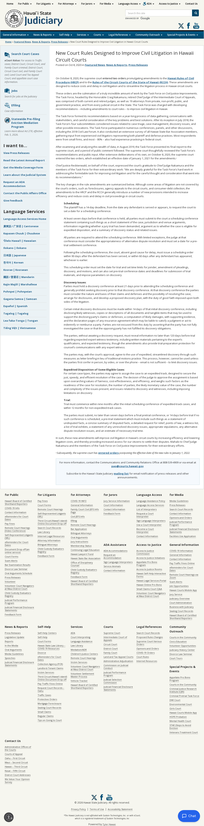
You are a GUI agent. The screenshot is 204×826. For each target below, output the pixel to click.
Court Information (113, 505)
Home (10, 3)
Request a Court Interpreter (145, 515)
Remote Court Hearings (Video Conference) (17, 529)
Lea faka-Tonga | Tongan (20, 320)
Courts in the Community (183, 637)
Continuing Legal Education (85, 549)
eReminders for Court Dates (16, 518)
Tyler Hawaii (109, 824)
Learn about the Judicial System (24, 175)
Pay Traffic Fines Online (182, 563)
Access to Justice (169, 3)
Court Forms (11, 556)
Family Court (110, 652)
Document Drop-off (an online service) (17, 551)
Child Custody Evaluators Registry (18, 594)
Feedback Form (13, 614)
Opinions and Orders (181, 517)
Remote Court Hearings (50, 509)
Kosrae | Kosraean (15, 270)
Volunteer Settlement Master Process (82, 675)
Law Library (44, 531)
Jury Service (176, 594)
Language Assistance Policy (150, 500)
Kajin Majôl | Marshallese (20, 284)
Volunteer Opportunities (183, 645)
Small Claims (44, 711)
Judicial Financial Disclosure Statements (19, 609)
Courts (99, 34)
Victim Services (46, 672)
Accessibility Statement (120, 809)
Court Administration (181, 602)
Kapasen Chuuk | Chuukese (21, 233)
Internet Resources (146, 661)
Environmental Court (181, 704)
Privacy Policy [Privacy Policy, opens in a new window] (78, 809)
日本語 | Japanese (14, 255)
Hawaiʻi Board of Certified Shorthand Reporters (18, 502)
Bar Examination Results (17, 564)
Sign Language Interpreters (150, 520)
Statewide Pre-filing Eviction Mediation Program (22, 123)
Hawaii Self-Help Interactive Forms (151, 575)
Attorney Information (49, 540)
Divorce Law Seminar (16, 569)
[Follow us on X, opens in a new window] (181, 26)
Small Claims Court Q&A (149, 588)
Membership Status (81, 545)
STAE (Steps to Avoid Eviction (180, 727)
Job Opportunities (179, 585)
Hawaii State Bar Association (85, 558)
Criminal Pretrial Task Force (184, 695)
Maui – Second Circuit (16, 762)
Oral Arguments (79, 537)
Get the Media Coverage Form (23, 167)
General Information (16, 34)
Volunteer (10, 581)
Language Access (129, 3)
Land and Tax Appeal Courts (118, 656)
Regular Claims (45, 715)
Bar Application (79, 529)
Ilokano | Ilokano (14, 248)
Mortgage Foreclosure (49, 703)
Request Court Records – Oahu (51, 689)
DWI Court (175, 700)
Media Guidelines (179, 500)
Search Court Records (49, 527)
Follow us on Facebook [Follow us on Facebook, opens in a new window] (188, 26)
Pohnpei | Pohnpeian (17, 291)
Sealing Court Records (181, 611)
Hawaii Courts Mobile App (183, 590)
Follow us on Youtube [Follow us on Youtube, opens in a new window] (196, 26)
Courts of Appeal (14, 754)
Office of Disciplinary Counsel (82, 564)
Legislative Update (14, 637)
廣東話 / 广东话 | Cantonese (20, 226)
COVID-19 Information (181, 550)
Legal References (120, 34)
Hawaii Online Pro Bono (149, 584)
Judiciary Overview (180, 598)
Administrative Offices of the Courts (18, 748)
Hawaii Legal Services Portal (151, 580)
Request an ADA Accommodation (14, 184)
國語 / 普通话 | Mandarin (18, 277)
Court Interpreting (80, 637)
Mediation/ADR (79, 649)
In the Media (11, 645)
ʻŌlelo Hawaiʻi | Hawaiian (19, 241)
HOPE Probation (178, 716)
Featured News (22, 41)
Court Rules (142, 656)
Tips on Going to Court (50, 720)
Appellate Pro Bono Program (146, 564)
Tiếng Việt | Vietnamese (19, 328)
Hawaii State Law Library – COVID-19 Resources (51, 647)
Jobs (11, 91)
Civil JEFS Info (78, 516)
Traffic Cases (44, 695)
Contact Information (15, 512)
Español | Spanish (15, 306)
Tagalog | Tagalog (15, 313)
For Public (25, 3)
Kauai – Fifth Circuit (15, 770)
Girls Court (175, 708)
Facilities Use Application (183, 536)
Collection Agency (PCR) (50, 664)
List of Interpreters (146, 509)
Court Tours (176, 658)
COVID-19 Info (12, 508)
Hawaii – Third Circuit (16, 766)
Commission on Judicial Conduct (116, 667)
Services (83, 34)
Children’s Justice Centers (84, 653)
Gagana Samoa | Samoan (20, 299)
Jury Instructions (79, 541)
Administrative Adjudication (118, 661)
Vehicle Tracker (79, 680)
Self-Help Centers (47, 632)
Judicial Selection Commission (113, 681)
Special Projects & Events (182, 34)
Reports (9, 641)
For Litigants (44, 3)
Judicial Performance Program (16, 602)
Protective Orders (47, 699)
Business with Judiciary (182, 606)
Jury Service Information (117, 500)
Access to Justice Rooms (149, 569)
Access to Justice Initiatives (150, 557)
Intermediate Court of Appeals (115, 639)
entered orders (108, 453)
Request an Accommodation (112, 556)
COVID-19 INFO (78, 500)
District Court (111, 648)
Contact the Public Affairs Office (24, 193)
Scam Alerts (11, 560)
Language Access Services (150, 505)
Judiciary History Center (182, 649)
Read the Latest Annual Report (24, 160)
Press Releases (59, 41)
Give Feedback (13, 200)
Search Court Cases (21, 55)
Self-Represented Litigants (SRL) (19, 536)
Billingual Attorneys (81, 533)
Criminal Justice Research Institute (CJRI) (183, 690)
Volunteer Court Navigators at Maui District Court (19, 587)
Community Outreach (148, 34)
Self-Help (65, 34)
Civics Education (178, 641)
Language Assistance (81, 641)
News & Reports (43, 34)
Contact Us (191, 3)
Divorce (42, 652)
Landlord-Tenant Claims (50, 668)
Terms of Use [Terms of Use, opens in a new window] (97, 809)
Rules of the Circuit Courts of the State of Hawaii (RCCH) (130, 82)
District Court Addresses (17, 774)
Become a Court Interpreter (145, 530)
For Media (107, 3)
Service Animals (112, 566)
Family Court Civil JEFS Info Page (85, 511)
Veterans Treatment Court (184, 732)
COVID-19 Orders (145, 652)
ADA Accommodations (115, 550)
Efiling (12, 106)
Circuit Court (110, 644)
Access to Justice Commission (145, 552)
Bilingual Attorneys (48, 544)
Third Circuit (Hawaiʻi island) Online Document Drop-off (52, 522)
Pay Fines (10, 523)
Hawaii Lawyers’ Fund (82, 554)
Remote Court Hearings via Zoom (184, 576)
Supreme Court (112, 632)
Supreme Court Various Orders (149, 643)
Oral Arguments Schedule (18, 573)
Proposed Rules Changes (149, 637)
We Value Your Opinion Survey (17, 781)
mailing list (121, 473)
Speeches (10, 658)
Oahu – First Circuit (15, 758)
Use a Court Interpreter (149, 524)
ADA (150, 3)
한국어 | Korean (13, 262)
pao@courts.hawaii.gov (127, 466)
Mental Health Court (180, 720)
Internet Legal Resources (51, 536)
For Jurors (88, 3)
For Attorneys (67, 3)
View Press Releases (16, 153)
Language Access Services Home (24, 219)
